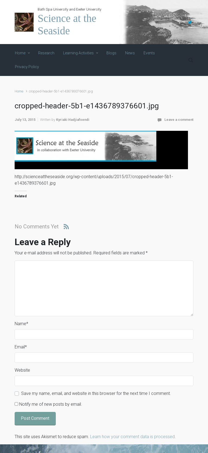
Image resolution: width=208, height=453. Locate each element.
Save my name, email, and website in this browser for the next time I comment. (96, 393)
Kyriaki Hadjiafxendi (72, 120)
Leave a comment (178, 120)
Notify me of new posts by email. (50, 404)
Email (21, 346)
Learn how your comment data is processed (132, 436)
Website (22, 370)
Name (21, 323)
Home (19, 91)
